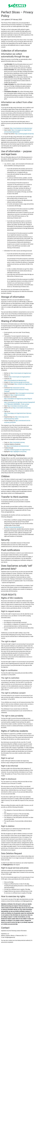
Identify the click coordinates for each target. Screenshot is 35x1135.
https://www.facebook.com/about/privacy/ (21, 128)
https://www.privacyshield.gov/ (13, 527)
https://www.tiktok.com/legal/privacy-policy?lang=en (18, 398)
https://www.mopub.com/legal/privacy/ (21, 373)
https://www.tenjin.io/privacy (17, 442)
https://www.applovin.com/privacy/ (24, 393)
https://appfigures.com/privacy (18, 451)
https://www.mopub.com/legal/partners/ (19, 377)
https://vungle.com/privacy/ (17, 395)
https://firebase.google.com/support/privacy (18, 449)
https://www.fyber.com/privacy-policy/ (17, 406)
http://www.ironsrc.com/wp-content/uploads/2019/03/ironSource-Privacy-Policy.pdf (16, 389)
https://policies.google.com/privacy (24, 133)
